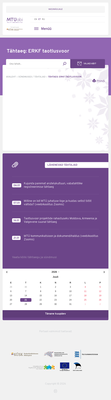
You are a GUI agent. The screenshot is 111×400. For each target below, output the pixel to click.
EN (35, 19)
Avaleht (11, 77)
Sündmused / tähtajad (32, 77)
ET (39, 19)
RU (43, 19)
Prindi (99, 81)
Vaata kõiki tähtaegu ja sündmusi (34, 257)
